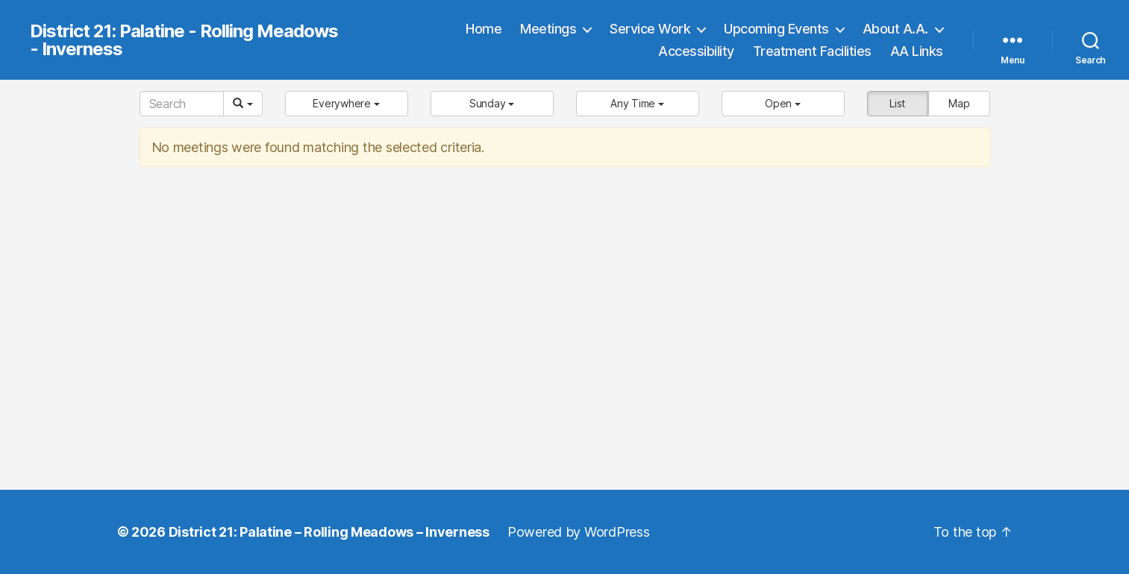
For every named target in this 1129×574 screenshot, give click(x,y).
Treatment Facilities (812, 51)
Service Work (650, 29)
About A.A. (895, 29)
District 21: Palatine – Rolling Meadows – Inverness (329, 532)
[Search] (182, 103)
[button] (346, 103)
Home (483, 29)
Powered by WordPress (578, 532)
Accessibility (696, 51)
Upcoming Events (776, 29)
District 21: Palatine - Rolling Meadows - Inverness (184, 40)
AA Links (916, 51)
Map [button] (958, 103)
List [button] (897, 103)
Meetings (548, 29)
